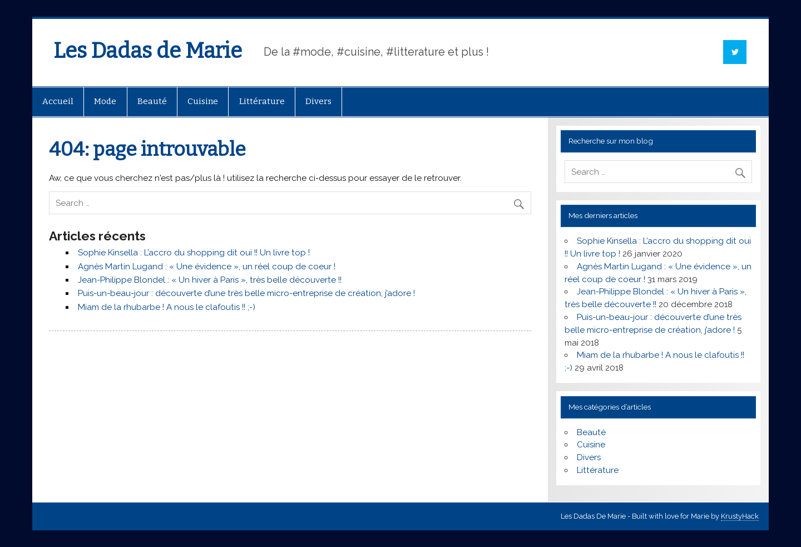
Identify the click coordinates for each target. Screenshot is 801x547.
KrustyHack (740, 516)
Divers (318, 101)
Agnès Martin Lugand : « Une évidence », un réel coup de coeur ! (206, 267)
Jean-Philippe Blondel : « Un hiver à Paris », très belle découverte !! (210, 280)
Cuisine (202, 101)
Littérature (262, 101)
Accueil (57, 101)
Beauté (152, 101)
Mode (105, 101)
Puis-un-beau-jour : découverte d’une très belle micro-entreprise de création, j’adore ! (246, 293)
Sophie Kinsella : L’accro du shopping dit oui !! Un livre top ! (194, 253)
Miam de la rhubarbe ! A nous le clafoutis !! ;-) (166, 307)
